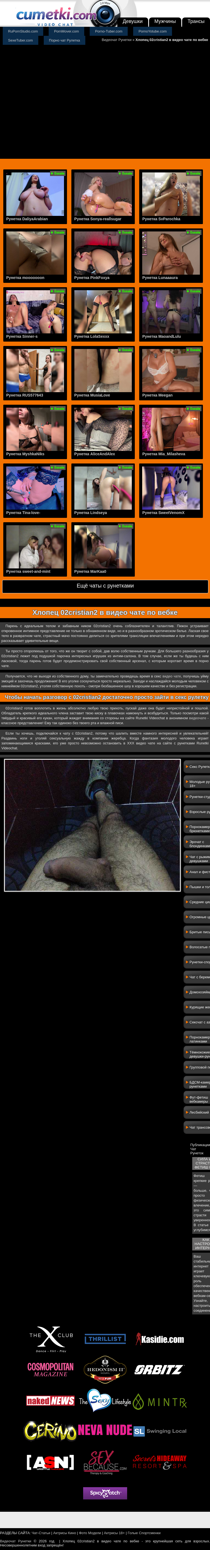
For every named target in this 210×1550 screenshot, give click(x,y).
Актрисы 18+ (114, 1533)
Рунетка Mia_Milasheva (163, 454)
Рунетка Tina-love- (23, 512)
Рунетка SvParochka (161, 219)
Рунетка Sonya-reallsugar (97, 219)
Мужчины (165, 21)
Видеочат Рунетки (117, 40)
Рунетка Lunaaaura (160, 277)
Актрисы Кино (64, 1533)
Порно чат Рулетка (64, 40)
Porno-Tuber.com (108, 31)
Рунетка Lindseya (90, 512)
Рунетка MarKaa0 (90, 571)
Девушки (133, 21)
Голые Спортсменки (144, 1533)
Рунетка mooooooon (25, 277)
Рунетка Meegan (157, 395)
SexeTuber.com (20, 40)
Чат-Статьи (41, 1533)
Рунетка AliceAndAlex (94, 454)
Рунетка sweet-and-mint (28, 571)
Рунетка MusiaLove (92, 395)
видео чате (171, 676)
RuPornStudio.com (23, 31)
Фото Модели (90, 1533)
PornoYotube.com (153, 31)
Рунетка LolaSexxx (91, 336)
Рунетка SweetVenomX (163, 512)
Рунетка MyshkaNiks (25, 454)
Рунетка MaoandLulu (161, 336)
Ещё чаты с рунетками (105, 586)
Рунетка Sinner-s (22, 336)
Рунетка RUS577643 (24, 395)
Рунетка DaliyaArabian (27, 219)
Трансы (196, 21)
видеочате (197, 718)
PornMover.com (66, 31)
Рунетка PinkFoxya (92, 277)
